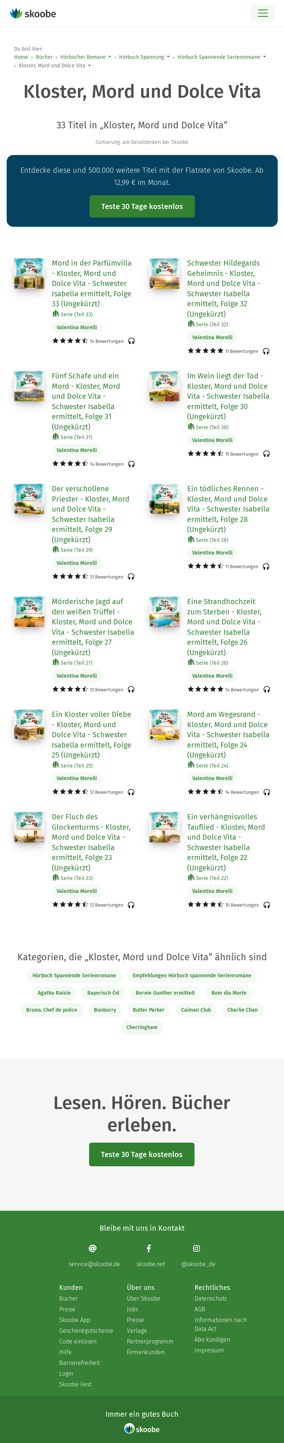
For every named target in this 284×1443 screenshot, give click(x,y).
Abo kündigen (212, 1339)
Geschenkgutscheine (85, 1330)
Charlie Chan (242, 1010)
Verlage (137, 1330)
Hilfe (65, 1352)
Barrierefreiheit (79, 1362)
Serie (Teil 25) (73, 765)
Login (66, 1373)
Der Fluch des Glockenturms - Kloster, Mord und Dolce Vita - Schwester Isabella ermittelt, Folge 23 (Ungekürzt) (91, 842)
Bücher (44, 57)
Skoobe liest (75, 1384)
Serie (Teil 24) (208, 765)
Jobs (132, 1309)
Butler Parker (149, 1010)
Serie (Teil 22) (208, 877)
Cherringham (142, 1027)
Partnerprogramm (150, 1341)
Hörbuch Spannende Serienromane (219, 57)
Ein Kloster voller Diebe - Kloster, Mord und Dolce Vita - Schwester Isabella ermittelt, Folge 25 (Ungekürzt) (91, 734)
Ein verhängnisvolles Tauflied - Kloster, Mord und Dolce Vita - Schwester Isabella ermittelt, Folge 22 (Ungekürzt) (226, 842)
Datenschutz (211, 1298)
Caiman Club (196, 1010)
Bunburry (105, 1010)
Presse (135, 1320)
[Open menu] (263, 13)
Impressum (209, 1350)
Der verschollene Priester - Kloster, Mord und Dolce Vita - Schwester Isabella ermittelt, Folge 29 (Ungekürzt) (90, 514)
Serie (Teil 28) (208, 539)
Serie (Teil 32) (208, 324)
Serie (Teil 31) (72, 437)
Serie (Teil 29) (73, 549)
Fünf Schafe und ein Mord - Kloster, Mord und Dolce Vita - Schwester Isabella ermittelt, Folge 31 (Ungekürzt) (86, 401)
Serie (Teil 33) (73, 314)
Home (21, 57)
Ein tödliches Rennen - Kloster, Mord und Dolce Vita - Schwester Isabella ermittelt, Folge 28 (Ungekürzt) (228, 509)
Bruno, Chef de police (51, 1010)
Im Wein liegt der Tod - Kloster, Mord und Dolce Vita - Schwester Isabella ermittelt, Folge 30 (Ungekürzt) (228, 396)
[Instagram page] (198, 1256)
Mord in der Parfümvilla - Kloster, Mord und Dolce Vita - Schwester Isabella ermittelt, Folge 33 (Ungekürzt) (92, 283)
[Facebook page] (150, 1256)
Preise (67, 1309)
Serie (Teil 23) (73, 877)
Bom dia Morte (229, 993)
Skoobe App (74, 1320)
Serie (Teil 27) (72, 662)
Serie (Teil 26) (208, 662)
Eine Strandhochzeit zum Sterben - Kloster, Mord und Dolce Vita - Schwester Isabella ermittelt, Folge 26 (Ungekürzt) (224, 627)
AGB (200, 1309)
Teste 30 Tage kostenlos (142, 206)
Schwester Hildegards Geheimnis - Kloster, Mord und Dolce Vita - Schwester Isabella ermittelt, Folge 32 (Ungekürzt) (223, 288)
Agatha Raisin (54, 993)
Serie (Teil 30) (208, 427)
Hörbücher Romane (83, 57)
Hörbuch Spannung (141, 57)
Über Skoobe (143, 1298)
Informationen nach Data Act (221, 1324)
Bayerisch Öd (103, 993)
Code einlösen (78, 1341)
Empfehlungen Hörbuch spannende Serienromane (192, 975)
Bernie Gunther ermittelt (165, 993)
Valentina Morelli (77, 327)
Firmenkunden (146, 1352)
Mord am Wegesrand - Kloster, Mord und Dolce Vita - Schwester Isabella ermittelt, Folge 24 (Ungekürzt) (228, 734)
